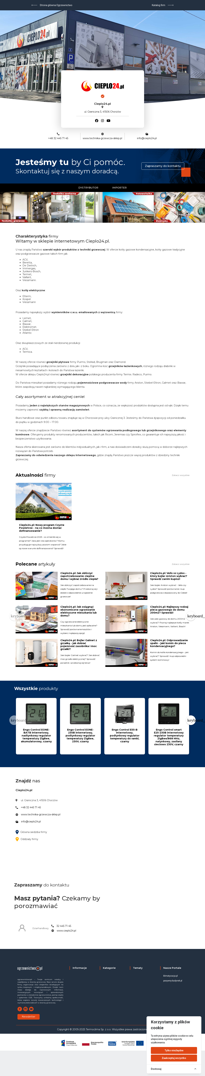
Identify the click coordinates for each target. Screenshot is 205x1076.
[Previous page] (14, 616)
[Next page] (191, 616)
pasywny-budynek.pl (172, 981)
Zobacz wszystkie (180, 475)
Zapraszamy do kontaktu (163, 166)
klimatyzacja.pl (170, 976)
